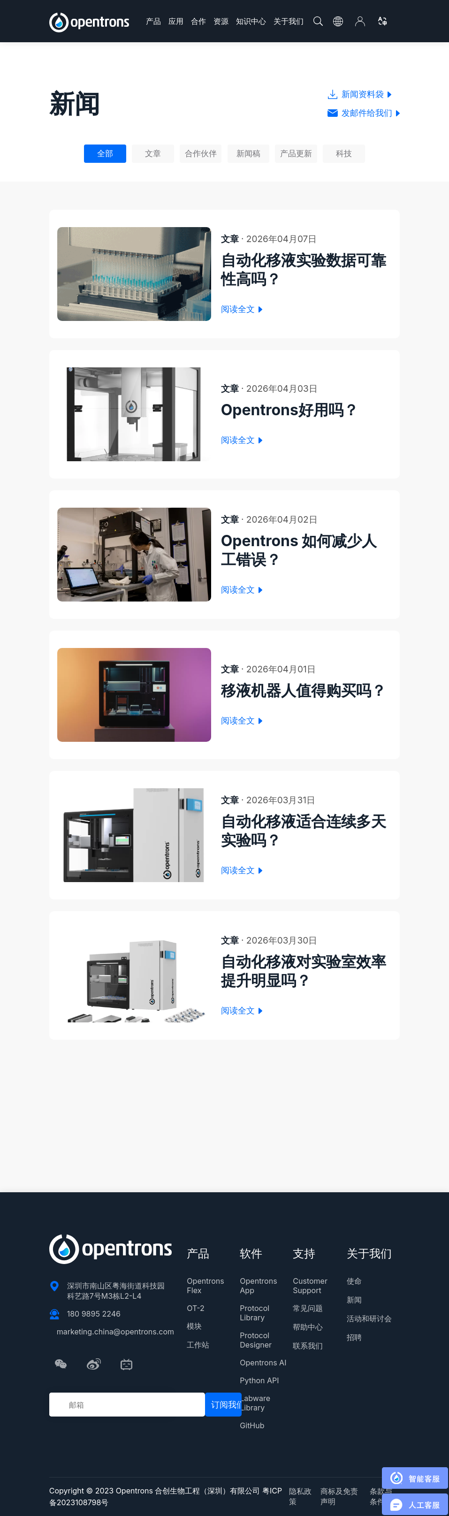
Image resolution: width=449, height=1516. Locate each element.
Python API (259, 1380)
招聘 (354, 1337)
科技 (344, 153)
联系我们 (308, 1345)
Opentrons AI (263, 1362)
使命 (354, 1281)
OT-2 (195, 1308)
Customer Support (310, 1285)
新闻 (354, 1299)
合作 (198, 21)
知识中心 (251, 21)
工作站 (198, 1344)
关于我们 (289, 21)
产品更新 (296, 153)
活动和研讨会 (369, 1318)
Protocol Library (254, 1312)
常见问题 (308, 1308)
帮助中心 (308, 1327)
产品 (153, 21)
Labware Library (255, 1403)
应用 (175, 21)
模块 (194, 1326)
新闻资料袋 (359, 94)
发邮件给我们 (363, 113)
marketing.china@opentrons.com (115, 1331)
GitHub (252, 1425)
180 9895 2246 (94, 1313)
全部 (105, 153)
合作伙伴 (201, 153)
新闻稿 (248, 153)
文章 (153, 153)
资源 (220, 21)
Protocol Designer (256, 1340)
